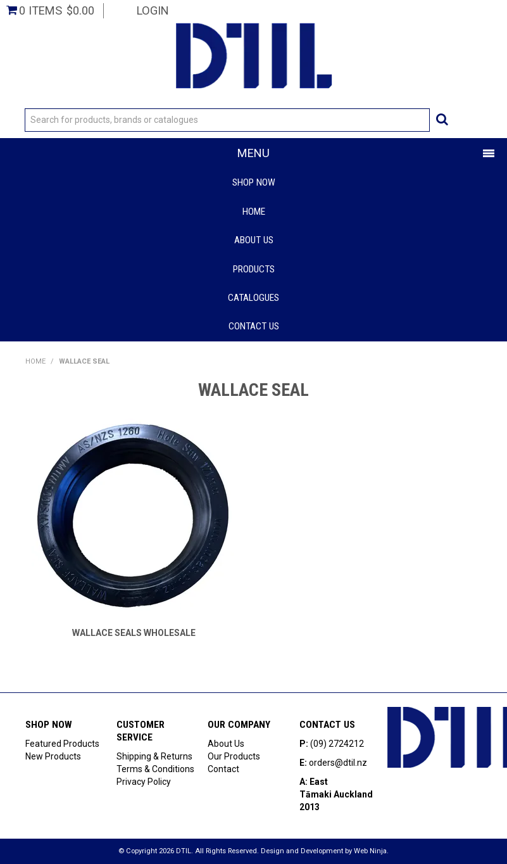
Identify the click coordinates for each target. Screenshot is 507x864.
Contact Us (253, 326)
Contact (223, 769)
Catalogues (253, 297)
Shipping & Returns (154, 756)
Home (253, 211)
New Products (53, 756)
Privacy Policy (143, 782)
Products (254, 269)
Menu (253, 153)
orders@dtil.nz (338, 763)
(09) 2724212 (337, 744)
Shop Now (253, 182)
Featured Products (62, 744)
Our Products (234, 756)
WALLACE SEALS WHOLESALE (134, 633)
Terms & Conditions (155, 769)
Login (153, 10)
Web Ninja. (371, 851)
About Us (253, 240)
